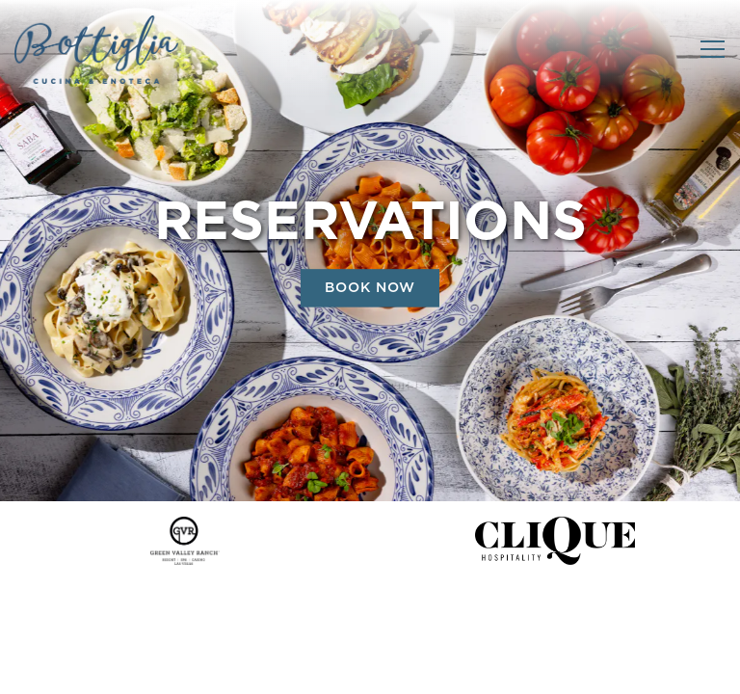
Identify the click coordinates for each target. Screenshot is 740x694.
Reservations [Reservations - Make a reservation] (370, 670)
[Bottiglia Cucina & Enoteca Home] (96, 49)
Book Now (370, 288)
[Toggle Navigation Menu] (712, 49)
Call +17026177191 (370, 620)
